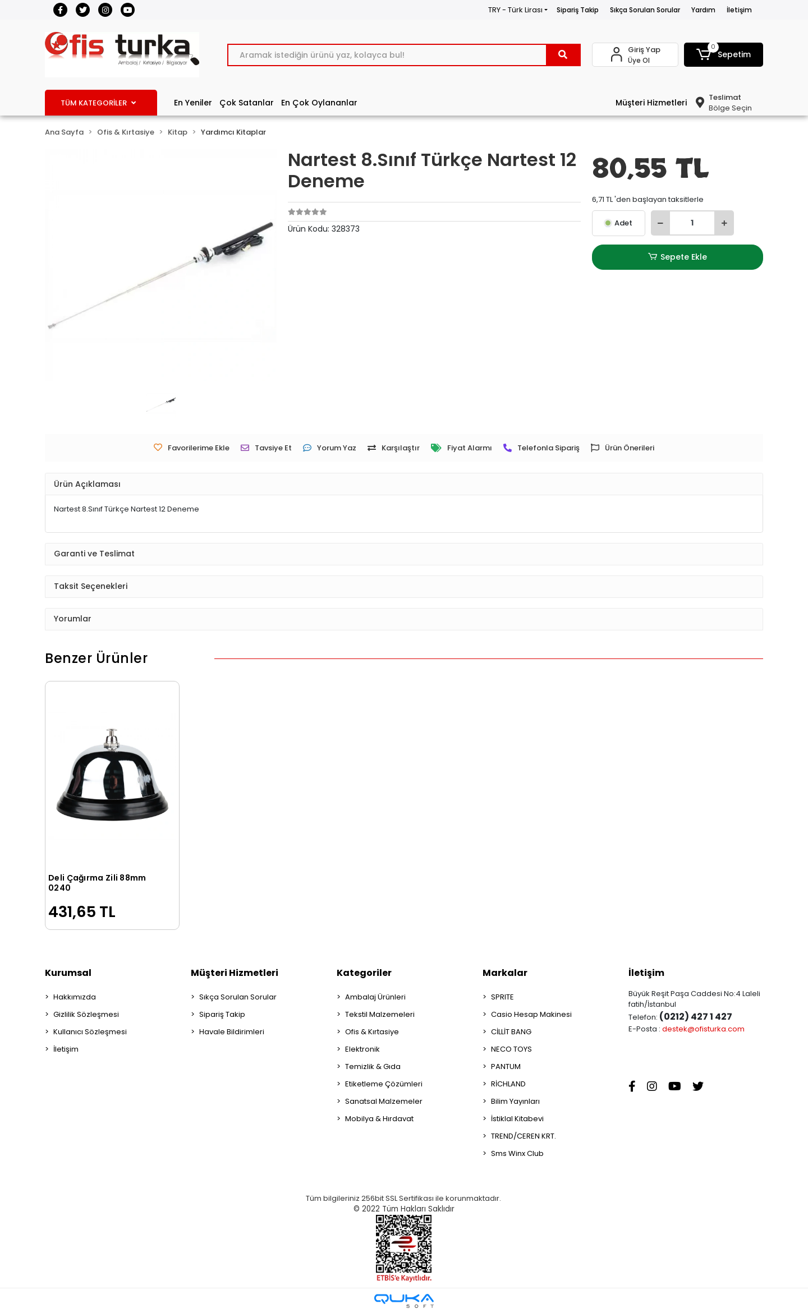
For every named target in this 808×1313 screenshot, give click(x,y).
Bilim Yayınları (515, 1101)
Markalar (505, 972)
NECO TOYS (511, 1049)
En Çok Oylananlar (319, 102)
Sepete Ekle (677, 257)
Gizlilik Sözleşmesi (86, 1014)
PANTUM (506, 1066)
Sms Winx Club (517, 1153)
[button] (724, 55)
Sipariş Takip (578, 10)
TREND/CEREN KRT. (523, 1136)
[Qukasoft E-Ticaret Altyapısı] (404, 1301)
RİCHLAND (508, 1084)
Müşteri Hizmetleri (651, 102)
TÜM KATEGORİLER (98, 103)
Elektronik (362, 1049)
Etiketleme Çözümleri (384, 1084)
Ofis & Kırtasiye (372, 1031)
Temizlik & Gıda (373, 1066)
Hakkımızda (74, 997)
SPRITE (502, 997)
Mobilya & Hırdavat (379, 1118)
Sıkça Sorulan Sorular (645, 10)
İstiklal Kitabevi (517, 1118)
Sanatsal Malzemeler (384, 1101)
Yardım (703, 10)
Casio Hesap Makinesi (531, 1014)
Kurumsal (68, 972)
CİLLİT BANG (511, 1031)
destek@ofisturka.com (703, 1029)
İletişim (739, 10)
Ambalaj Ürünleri (375, 997)
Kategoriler (364, 972)
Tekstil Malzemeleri (380, 1014)
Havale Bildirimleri (231, 1031)
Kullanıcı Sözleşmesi (90, 1031)
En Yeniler (193, 102)
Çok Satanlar (246, 102)
